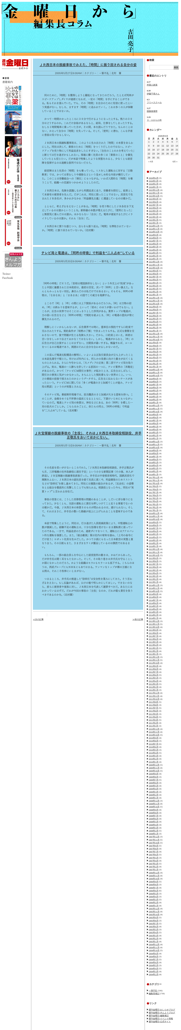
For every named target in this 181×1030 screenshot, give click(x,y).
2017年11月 (154, 480)
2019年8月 (153, 417)
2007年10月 (154, 843)
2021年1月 (153, 366)
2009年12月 (154, 765)
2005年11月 (154, 911)
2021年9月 (153, 342)
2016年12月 (154, 513)
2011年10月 (154, 699)
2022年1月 (153, 331)
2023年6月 (153, 280)
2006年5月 (153, 893)
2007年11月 (154, 840)
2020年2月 (153, 399)
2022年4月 (153, 322)
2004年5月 (153, 965)
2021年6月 (153, 351)
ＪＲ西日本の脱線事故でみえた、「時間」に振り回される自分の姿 (88, 64)
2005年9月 (153, 917)
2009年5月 (153, 786)
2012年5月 (153, 678)
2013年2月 (153, 651)
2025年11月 (154, 193)
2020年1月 (153, 402)
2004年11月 (154, 947)
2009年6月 (153, 783)
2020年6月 (153, 387)
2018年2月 (153, 471)
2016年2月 (153, 543)
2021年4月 (153, 357)
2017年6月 (153, 495)
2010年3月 (153, 756)
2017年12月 (154, 477)
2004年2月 (153, 974)
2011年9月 (153, 702)
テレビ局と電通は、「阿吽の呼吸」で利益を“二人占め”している (88, 252)
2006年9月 (153, 881)
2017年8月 (153, 489)
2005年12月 (154, 908)
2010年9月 (153, 738)
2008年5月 (153, 821)
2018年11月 (154, 444)
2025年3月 (153, 217)
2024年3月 (153, 253)
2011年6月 (153, 711)
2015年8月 (153, 561)
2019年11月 (154, 408)
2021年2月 (153, 363)
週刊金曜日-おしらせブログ (162, 1009)
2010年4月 (153, 753)
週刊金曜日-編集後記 (159, 1015)
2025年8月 (153, 202)
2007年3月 (153, 863)
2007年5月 (153, 857)
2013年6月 (153, 639)
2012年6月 (153, 675)
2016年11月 (154, 516)
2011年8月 (153, 705)
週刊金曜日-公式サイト (160, 1021)
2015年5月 (153, 570)
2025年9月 (153, 199)
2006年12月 (154, 872)
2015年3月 (153, 576)
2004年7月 (153, 959)
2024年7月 (153, 241)
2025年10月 (154, 196)
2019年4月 (153, 429)
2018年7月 (153, 456)
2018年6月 (153, 459)
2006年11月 (154, 875)
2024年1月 (153, 259)
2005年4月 (153, 932)
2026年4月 (153, 178)
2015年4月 (153, 573)
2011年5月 (153, 714)
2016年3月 (153, 540)
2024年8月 (153, 238)
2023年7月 (153, 277)
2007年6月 (153, 854)
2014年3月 (153, 612)
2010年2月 (153, 759)
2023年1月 (153, 295)
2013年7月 (153, 636)
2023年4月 (153, 286)
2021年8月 (153, 346)
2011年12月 (154, 693)
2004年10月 (154, 950)
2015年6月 (153, 567)
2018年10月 (154, 447)
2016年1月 (153, 546)
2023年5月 (153, 283)
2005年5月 (153, 929)
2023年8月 (153, 274)
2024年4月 (153, 250)
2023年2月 (153, 292)
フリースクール (154, 102)
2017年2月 (153, 507)
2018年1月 (153, 474)
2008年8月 (153, 813)
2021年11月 (154, 336)
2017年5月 (153, 498)
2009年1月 (153, 798)
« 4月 (150, 162)
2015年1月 (153, 582)
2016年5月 (153, 534)
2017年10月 (154, 483)
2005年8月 (153, 920)
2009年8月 (153, 777)
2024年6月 (153, 244)
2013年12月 (154, 621)
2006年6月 (153, 890)
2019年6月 (153, 423)
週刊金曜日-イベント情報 (161, 1018)
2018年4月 (153, 465)
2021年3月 (153, 361)
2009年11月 (154, 768)
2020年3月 (153, 396)
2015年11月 (154, 552)
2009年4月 (153, 789)
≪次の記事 (38, 619)
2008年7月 (153, 816)
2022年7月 (153, 313)
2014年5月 (153, 606)
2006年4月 (153, 896)
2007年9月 (153, 845)
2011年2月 (153, 723)
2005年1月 (153, 941)
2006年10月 (154, 878)
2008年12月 (154, 801)
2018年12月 (154, 441)
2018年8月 (153, 453)
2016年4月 (153, 537)
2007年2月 (153, 866)
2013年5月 (153, 642)
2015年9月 (153, 558)
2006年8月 (153, 884)
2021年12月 (154, 334)
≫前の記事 (137, 619)
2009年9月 (153, 774)
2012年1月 (153, 690)
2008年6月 (153, 818)
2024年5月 (153, 247)
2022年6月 (153, 316)
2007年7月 (153, 851)
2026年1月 (153, 187)
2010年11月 (154, 732)
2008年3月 (153, 828)
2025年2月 (153, 220)
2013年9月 (153, 630)
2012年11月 (154, 660)
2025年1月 (153, 223)
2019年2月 (153, 435)
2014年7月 (153, 600)
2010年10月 (154, 735)
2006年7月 (153, 887)
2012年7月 (153, 672)
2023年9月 (153, 271)
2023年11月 (154, 265)
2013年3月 (153, 648)
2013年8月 (153, 633)
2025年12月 (154, 190)
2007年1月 (153, 869)
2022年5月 (153, 319)
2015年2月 (153, 579)
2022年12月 (154, 298)
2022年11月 (154, 301)
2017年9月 (153, 486)
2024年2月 (153, 256)
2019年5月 (153, 426)
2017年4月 (153, 501)
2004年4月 (153, 968)
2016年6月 (153, 531)
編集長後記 (154, 993)
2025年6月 (153, 208)
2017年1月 (153, 510)
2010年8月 (153, 741)
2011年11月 (154, 696)
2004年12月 (154, 944)
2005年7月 (153, 923)
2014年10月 (154, 591)
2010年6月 (153, 747)
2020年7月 (153, 384)
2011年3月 (153, 720)
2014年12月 (154, 585)
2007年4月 (153, 860)
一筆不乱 (153, 990)
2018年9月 (153, 450)
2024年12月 (154, 226)
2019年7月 (153, 420)
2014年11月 (154, 588)
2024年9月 (153, 235)
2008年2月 (153, 830)
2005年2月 (153, 938)
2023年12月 (154, 262)
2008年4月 (153, 825)
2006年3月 (153, 899)
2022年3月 (153, 324)
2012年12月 (154, 657)
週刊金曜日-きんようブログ (162, 1012)
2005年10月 (154, 914)
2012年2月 (153, 687)
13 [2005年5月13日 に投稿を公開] (172, 146)
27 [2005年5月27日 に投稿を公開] (172, 153)
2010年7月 (153, 744)
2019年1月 (153, 438)
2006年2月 (153, 902)
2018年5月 (153, 462)
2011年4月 (153, 717)
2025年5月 (153, 211)
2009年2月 (153, 795)
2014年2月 (153, 615)
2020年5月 (153, 390)
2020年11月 (154, 372)
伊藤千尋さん (153, 94)
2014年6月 (153, 603)
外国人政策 (152, 85)
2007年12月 (154, 836)
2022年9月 (153, 307)
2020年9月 (153, 378)
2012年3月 (153, 684)
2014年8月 (153, 597)
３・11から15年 (154, 120)
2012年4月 (153, 681)
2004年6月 (153, 962)
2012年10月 (154, 663)
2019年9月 (153, 414)
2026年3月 (153, 181)
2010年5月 (153, 750)
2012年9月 (153, 666)
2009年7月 (153, 780)
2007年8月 (153, 848)
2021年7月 (153, 349)
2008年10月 (154, 806)
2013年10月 (154, 627)
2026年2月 (153, 184)
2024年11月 (154, 229)
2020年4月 (153, 393)
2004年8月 (153, 956)
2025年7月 (153, 205)
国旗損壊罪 (152, 111)
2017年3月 (153, 504)
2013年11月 (154, 624)
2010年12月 (154, 729)
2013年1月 (153, 654)
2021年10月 (154, 339)
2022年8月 (153, 309)
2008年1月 (153, 833)
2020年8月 (153, 381)
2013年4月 (153, 645)
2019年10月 (154, 411)
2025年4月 (153, 214)
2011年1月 (153, 726)
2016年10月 (154, 519)
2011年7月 (153, 708)
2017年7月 (153, 492)
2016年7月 (153, 528)
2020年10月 (154, 375)
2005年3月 (153, 935)
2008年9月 (153, 810)
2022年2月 (153, 327)
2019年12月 (154, 405)
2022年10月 (154, 304)
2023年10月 (154, 268)
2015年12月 (154, 549)
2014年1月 (153, 618)
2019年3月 (153, 432)
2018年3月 (153, 468)
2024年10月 (154, 232)
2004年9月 (153, 953)
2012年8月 (153, 669)
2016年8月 (153, 525)
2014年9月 (153, 594)
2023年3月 (153, 289)
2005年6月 (153, 926)
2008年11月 (154, 804)
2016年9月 (153, 522)
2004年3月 (153, 971)
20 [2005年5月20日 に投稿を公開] (172, 149)
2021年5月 (153, 354)
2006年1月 (153, 905)
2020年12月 (154, 369)
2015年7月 (153, 564)
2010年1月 (153, 762)
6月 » (175, 162)
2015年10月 (154, 555)
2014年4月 (153, 609)
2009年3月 (153, 792)
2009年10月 (154, 771)
